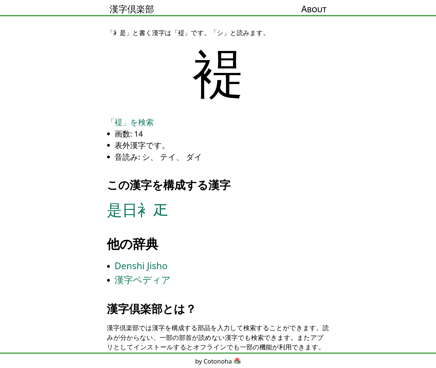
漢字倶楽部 (132, 9)
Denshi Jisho (141, 265)
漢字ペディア (143, 279)
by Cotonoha (218, 361)
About (313, 9)
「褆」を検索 (130, 122)
